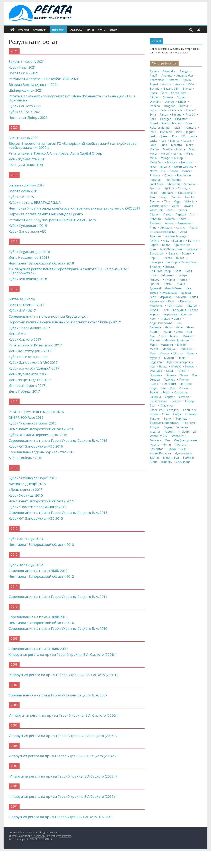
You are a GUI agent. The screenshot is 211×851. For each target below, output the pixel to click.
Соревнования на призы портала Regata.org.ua (48, 316)
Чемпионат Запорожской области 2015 (41, 501)
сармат (170, 397)
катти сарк (174, 305)
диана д (155, 288)
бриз (153, 249)
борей (154, 245)
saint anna (156, 184)
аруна (194, 227)
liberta (174, 141)
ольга (184, 375)
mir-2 (153, 154)
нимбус (176, 366)
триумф (155, 427)
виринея (155, 266)
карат (172, 301)
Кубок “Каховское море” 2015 (32, 478)
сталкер (190, 414)
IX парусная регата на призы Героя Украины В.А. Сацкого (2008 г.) (63, 675)
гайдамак (167, 275)
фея (167, 440)
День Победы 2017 (24, 391)
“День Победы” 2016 (25, 458)
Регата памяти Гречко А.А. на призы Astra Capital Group (55, 153)
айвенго (155, 219)
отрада (155, 379)
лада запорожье (161, 323)
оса (194, 375)
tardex (175, 197)
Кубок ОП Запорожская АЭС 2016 (36, 446)
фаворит (170, 431)
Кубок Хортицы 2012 (26, 565)
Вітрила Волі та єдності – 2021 (33, 84)
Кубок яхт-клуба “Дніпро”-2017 (34, 368)
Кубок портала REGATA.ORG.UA (35, 202)
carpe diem (178, 93)
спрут (177, 414)
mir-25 (177, 154)
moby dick (156, 162)
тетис (167, 418)
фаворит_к (179, 436)
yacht (171, 210)
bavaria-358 (171, 88)
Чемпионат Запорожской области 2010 (41, 622)
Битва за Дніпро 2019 (26, 185)
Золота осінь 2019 (23, 191)
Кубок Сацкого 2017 (25, 339)
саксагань (181, 392)
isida (179, 132)
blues (153, 93)
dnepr (182, 101)
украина (182, 427)
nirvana (165, 166)
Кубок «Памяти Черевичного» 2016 (38, 434)
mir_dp (178, 158)
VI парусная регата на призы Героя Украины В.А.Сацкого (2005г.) (63, 735)
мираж (164, 353)
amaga (184, 71)
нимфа (189, 366)
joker (164, 136)
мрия (190, 353)
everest (191, 110)
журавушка (169, 293)
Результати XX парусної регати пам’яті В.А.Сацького (52, 220)
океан (170, 371)
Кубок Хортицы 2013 (26, 538)
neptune (186, 162)
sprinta (169, 188)
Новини (23, 29)
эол (176, 457)
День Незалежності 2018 (29, 257)
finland (176, 114)
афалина (155, 236)
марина (155, 340)
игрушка (166, 297)
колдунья (179, 310)
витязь (170, 266)
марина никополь (176, 340)
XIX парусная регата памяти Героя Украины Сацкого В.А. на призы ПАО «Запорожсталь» (68, 271)
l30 (183, 136)
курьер (165, 318)
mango (154, 149)
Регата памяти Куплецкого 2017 (35, 345)
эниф (166, 457)
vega (177, 201)
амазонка (184, 223)
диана (181, 284)
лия (189, 332)
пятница (186, 384)
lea (163, 141)
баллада (178, 240)
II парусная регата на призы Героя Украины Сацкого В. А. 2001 (61, 817)
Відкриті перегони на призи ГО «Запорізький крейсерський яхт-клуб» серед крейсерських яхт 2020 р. (72, 145)
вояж (153, 275)
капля (194, 297)
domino (155, 106)
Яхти (90, 29)
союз (165, 414)
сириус (190, 401)
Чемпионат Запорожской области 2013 (41, 544)
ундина (155, 431)
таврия (155, 418)
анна (153, 227)
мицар (178, 353)
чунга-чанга (183, 453)
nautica (172, 162)
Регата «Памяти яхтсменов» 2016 (36, 411)
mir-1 (192, 149)
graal (189, 123)
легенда (155, 327)
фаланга (155, 440)
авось (168, 214)
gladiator (181, 119)
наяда (163, 366)
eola (163, 110)
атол (183, 232)
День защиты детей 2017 (30, 379)
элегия (154, 457)
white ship (156, 210)
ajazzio (154, 71)
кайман (181, 297)
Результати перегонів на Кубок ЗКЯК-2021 (43, 79)
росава (184, 388)
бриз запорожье (171, 249)
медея (154, 349)
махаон (182, 345)
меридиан (169, 349)
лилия (168, 332)
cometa (168, 97)
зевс (153, 297)
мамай (187, 336)
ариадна (166, 227)
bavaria (154, 88)
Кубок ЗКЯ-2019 (21, 196)
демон (167, 284)
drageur (169, 106)
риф (163, 388)
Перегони (58, 29)
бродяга (192, 249)
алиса (182, 219)
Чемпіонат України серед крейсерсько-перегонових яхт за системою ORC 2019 (74, 208)
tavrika (189, 197)
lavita (153, 141)
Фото (102, 29)
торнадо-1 (190, 423)
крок (153, 318)
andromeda (157, 80)
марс (153, 345)
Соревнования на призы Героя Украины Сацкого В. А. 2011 (58, 596)
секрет (176, 401)
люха (162, 336)
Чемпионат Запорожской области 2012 (41, 576)
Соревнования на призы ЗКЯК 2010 (38, 617)
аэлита (154, 240)
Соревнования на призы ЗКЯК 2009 (38, 648)
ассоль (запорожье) (163, 232)
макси (174, 336)
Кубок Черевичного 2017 (29, 328)
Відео (113, 29)
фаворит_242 (159, 436)
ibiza (177, 127)
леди (168, 327)
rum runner (173, 180)
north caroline (183, 166)
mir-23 (165, 154)
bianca (187, 88)
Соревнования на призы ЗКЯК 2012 (38, 570)
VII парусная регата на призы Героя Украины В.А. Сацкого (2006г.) (64, 715)
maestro (176, 145)
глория (170, 279)
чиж (183, 449)
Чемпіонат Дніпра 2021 (28, 117)
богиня (192, 240)
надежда (156, 362)
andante (167, 75)
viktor (175, 206)
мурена (155, 358)
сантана (155, 397)
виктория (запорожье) (182, 262)
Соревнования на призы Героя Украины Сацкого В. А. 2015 (58, 512)
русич (166, 392)
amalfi (153, 75)
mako (189, 145)
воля (178, 271)
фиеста (154, 444)
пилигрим (169, 384)
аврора (181, 214)
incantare (190, 127)
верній (186, 253)
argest (154, 84)
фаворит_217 (189, 431)
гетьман (155, 279)
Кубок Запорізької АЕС (27, 231)
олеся (182, 371)
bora (164, 93)
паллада (169, 379)
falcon (164, 114)
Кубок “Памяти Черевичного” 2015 (37, 507)
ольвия (171, 375)
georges (165, 119)
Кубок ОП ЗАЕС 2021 (25, 111)
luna (164, 145)
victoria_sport (159, 206)
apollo (187, 80)
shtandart (174, 184)
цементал (156, 449)
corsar (181, 97)
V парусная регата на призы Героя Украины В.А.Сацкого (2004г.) (62, 756)
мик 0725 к (188, 349)
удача (168, 427)
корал (194, 310)
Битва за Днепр (22, 299)
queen (168, 175)
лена (190, 327)
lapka (193, 136)
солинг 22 (189, 410)
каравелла (157, 301)
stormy (182, 188)
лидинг (155, 332)
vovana (188, 206)
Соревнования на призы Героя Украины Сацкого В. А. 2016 (58, 440)
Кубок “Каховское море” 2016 (32, 423)
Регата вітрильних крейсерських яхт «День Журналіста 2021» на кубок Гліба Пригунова (72, 98)
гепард (183, 275)
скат (153, 405)
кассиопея (156, 305)
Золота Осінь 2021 (24, 73)
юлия (153, 462)
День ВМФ (17, 333)
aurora (166, 84)
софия (154, 414)
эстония (188, 457)
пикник (184, 379)
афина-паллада (175, 236)
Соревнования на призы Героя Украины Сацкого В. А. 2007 (58, 695)
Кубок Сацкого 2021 (25, 106)
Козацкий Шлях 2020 (26, 165)
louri (153, 145)
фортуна (181, 444)
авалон (155, 214)
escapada (176, 110)
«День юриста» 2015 (25, 489)
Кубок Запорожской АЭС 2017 (33, 362)
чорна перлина (160, 453)
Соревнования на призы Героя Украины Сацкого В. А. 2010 (58, 628)
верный (155, 258)
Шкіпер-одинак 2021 (26, 90)
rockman (155, 180)
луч (152, 336)
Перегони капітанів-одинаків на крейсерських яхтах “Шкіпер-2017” (65, 322)
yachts (183, 210)
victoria (189, 201)
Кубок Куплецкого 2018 (28, 279)
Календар (39, 29)
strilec (153, 193)
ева (189, 288)
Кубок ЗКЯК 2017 (22, 310)
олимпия (156, 375)
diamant (155, 101)
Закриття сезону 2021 (27, 61)
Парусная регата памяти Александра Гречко (46, 214)
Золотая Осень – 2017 (26, 304)
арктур (181, 227)
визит (180, 258)
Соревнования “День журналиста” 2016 (41, 452)
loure (187, 141)
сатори (184, 397)
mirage (165, 158)
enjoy (153, 110)
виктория (156, 262)
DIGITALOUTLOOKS (40, 839)
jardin (153, 136)
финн (167, 444)
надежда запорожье (180, 362)
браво (166, 245)
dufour (183, 106)
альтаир (155, 223)
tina (167, 201)
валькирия (157, 253)
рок (172, 388)
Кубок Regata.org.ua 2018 (29, 251)
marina (167, 149)
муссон (169, 358)
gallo (153, 119)
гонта (183, 279)
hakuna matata (160, 127)
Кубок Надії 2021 (22, 67)
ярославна (183, 462)
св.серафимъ (159, 401)
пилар (154, 384)
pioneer (187, 171)
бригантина (182, 245)
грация (154, 284)
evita (153, 114)
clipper (154, 97)
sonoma (189, 184)
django (169, 101)
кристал (186, 314)
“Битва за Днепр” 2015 (27, 483)
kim (174, 136)
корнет (155, 314)
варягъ (173, 253)
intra (153, 132)
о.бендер (156, 371)
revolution (184, 175)
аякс (166, 240)
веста (168, 258)
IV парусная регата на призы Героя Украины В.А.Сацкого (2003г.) (63, 776)
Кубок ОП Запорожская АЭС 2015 (36, 518)
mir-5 (189, 154)
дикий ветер (173, 288)
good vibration (172, 123)
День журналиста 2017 (27, 374)
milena (180, 149)
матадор (167, 345)
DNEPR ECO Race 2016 (26, 417)
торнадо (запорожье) (164, 423)
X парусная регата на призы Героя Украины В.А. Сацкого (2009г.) (63, 654)
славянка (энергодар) (164, 410)
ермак (154, 293)
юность (166, 462)
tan (152, 197)
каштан (192, 305)
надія (181, 358)
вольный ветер (160, 271)
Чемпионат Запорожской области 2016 (41, 429)
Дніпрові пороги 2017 (27, 385)
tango (163, 197)
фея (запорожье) (185, 440)
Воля (188, 271)
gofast (154, 123)
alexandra (169, 71)
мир (153, 353)
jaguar (190, 132)
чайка (171, 449)
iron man (166, 132)
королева (170, 314)
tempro (155, 201)
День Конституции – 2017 (30, 351)
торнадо (181, 418)
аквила (170, 219)
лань (179, 323)
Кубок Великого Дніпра (28, 356)
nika (153, 166)
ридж (153, 388)
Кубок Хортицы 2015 (26, 495)
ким (166, 310)
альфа (169, 223)
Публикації (76, 29)
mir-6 (153, 158)
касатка (185, 301)
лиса (179, 332)
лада (177, 318)
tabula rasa (185, 193)
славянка (166, 405)
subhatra (167, 193)
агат (193, 214)
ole (163, 171)
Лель (179, 327)
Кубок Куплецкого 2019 (28, 225)
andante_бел (184, 75)
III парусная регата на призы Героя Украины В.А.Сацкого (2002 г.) (63, 796)
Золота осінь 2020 (23, 137)
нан (152, 366)
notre (153, 171)
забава (186, 293)
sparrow (155, 188)
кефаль (155, 310)
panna (174, 171)
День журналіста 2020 (27, 159)
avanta (179, 84)
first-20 (190, 114)
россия (154, 392)
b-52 (191, 84)
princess (155, 175)
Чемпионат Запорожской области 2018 (41, 263)
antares (174, 80)
